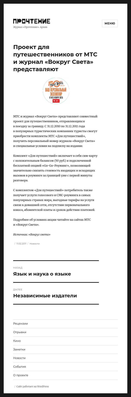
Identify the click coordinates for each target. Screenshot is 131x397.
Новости (35, 243)
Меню (110, 23)
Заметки (19, 349)
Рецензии (20, 323)
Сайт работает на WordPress (33, 386)
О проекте (20, 375)
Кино (17, 341)
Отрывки (19, 332)
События (19, 366)
